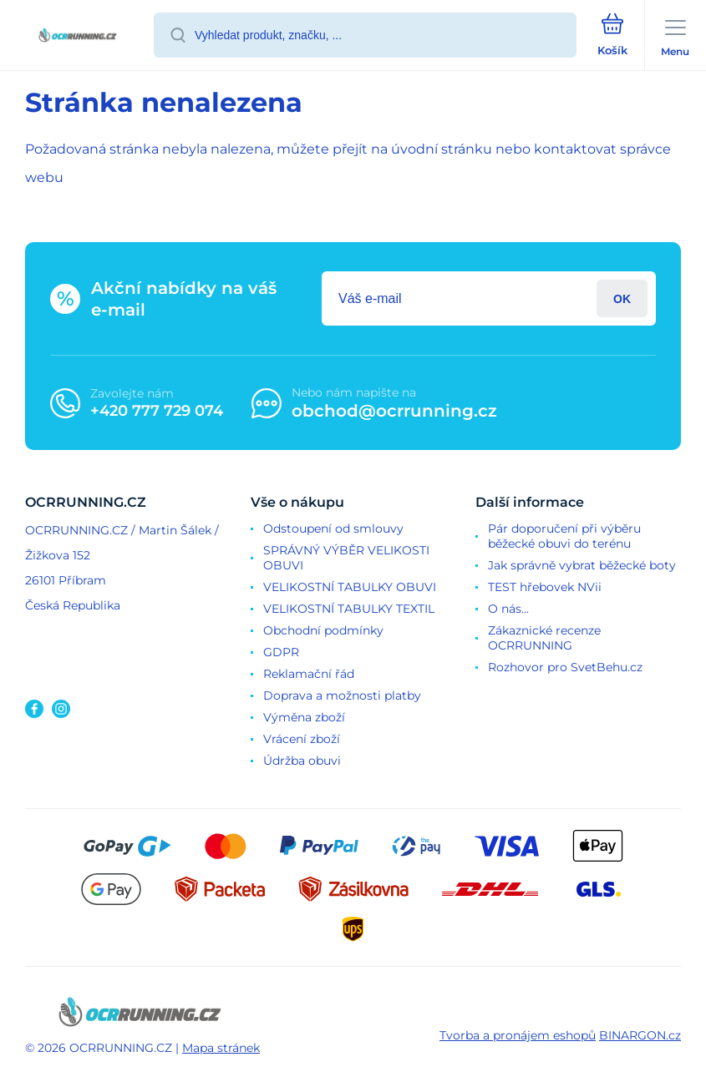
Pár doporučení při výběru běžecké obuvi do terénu (564, 536)
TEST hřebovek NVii (545, 586)
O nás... (508, 608)
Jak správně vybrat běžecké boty (582, 565)
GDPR (281, 652)
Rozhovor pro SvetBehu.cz (565, 667)
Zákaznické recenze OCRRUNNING (544, 638)
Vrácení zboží (301, 738)
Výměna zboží (304, 717)
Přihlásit (622, 298)
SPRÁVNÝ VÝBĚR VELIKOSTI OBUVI (346, 558)
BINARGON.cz (640, 1035)
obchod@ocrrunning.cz (394, 411)
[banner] (78, 36)
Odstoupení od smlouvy (333, 528)
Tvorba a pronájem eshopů (517, 1035)
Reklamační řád (308, 673)
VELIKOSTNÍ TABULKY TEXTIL (348, 608)
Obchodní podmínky (323, 630)
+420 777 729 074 (156, 411)
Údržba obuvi (302, 760)
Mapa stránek (221, 1047)
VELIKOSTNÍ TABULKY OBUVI (349, 586)
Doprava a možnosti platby (342, 695)
